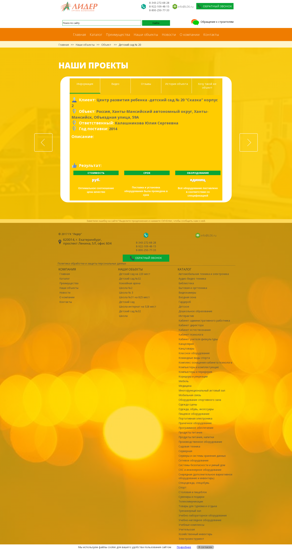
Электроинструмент (191, 538)
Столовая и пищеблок (193, 492)
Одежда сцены (188, 404)
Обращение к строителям (212, 21)
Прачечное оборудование (195, 423)
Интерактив (186, 316)
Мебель (184, 381)
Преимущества (118, 34)
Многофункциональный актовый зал (202, 390)
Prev (52, 135)
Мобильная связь (190, 395)
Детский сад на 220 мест (134, 274)
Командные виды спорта (194, 358)
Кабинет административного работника (204, 320)
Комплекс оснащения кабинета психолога (205, 362)
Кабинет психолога (191, 334)
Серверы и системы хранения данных (202, 455)
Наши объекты (146, 34)
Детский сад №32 (130, 278)
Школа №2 (125, 288)
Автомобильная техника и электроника (204, 274)
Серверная (185, 451)
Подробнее (184, 547)
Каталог (96, 34)
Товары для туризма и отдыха (198, 506)
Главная (79, 34)
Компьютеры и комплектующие (199, 367)
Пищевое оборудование (194, 414)
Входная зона (187, 297)
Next (257, 135)
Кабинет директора (191, 325)
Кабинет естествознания (195, 330)
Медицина (185, 386)
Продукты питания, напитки (196, 437)
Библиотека (186, 283)
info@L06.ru (185, 6)
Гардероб (185, 302)
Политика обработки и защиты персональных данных (92, 263)
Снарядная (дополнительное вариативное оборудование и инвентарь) (205, 476)
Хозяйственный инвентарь (195, 534)
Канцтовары (186, 348)
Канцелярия (186, 344)
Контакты (211, 34)
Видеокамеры (187, 292)
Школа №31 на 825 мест (134, 297)
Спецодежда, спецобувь (194, 483)
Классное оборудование (194, 353)
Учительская (187, 529)
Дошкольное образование (195, 311)
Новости (169, 34)
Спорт (182, 487)
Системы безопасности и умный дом (202, 465)
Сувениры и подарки (191, 497)
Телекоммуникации (191, 501)
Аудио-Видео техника (192, 278)
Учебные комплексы (191, 525)
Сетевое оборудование (194, 460)
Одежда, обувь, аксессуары (196, 409)
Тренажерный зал (190, 511)
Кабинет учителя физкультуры (198, 339)
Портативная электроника (195, 418)
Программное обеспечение (196, 428)
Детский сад (126, 302)
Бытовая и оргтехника (193, 288)
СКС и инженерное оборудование (200, 469)
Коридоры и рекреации (193, 376)
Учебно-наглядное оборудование (200, 520)
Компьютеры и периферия (195, 372)
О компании (190, 34)
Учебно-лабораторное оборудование (203, 515)
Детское (184, 306)
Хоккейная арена (129, 283)
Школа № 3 (126, 292)
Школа (123, 316)
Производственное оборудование (200, 442)
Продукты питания (190, 432)
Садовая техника (189, 446)
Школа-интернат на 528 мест (137, 306)
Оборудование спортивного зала (200, 400)
